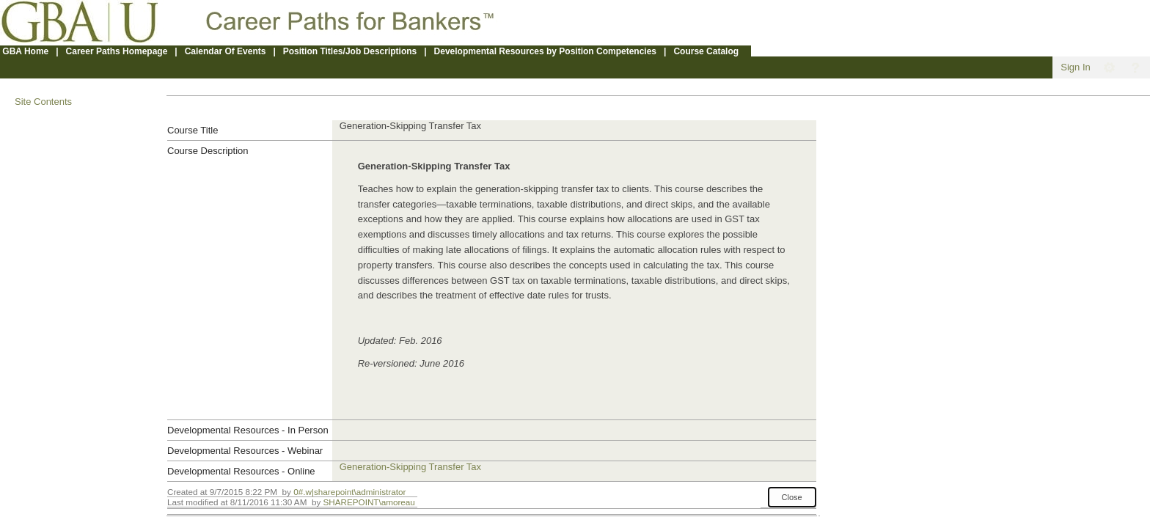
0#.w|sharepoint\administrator (349, 491)
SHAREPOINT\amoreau (368, 502)
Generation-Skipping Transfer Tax (410, 466)
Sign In (1075, 67)
